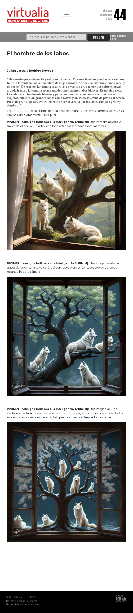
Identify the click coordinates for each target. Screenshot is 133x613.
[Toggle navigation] (66, 13)
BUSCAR (98, 37)
